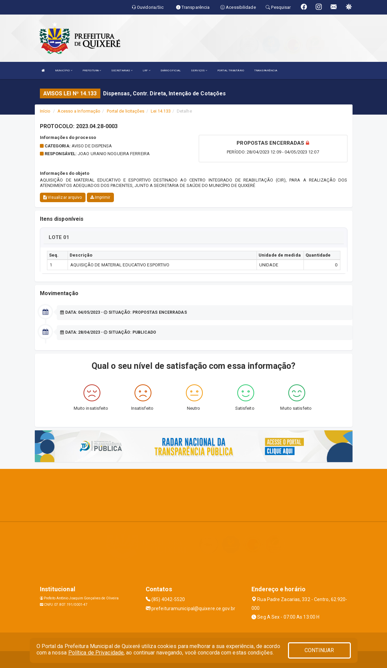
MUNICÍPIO (63, 70)
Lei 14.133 (161, 111)
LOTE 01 (59, 237)
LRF (146, 70)
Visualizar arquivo (62, 197)
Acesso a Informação (78, 111)
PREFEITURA (91, 70)
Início (45, 111)
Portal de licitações (126, 111)
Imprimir (100, 197)
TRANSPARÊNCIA (265, 70)
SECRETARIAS (121, 70)
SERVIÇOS (199, 70)
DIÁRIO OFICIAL (171, 70)
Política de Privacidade (96, 652)
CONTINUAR (319, 650)
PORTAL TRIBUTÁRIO (230, 70)
